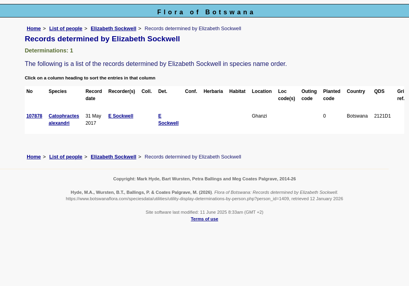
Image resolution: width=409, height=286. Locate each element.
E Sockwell (120, 116)
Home (34, 28)
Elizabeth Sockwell (113, 28)
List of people (65, 28)
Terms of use (204, 218)
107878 (34, 116)
